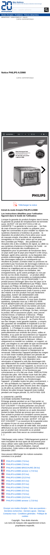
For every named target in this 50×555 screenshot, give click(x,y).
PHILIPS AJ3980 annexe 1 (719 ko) (22, 471)
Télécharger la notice (27, 205)
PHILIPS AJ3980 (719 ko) (17, 461)
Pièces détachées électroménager (31, 15)
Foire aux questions (37, 508)
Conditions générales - (27, 514)
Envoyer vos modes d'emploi (15, 508)
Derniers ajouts (30, 511)
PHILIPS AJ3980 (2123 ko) (18, 477)
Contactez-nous (9, 514)
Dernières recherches (13, 511)
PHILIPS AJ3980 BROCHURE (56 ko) (23, 468)
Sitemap (41, 511)
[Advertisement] (25, 104)
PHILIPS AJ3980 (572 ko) (17, 474)
